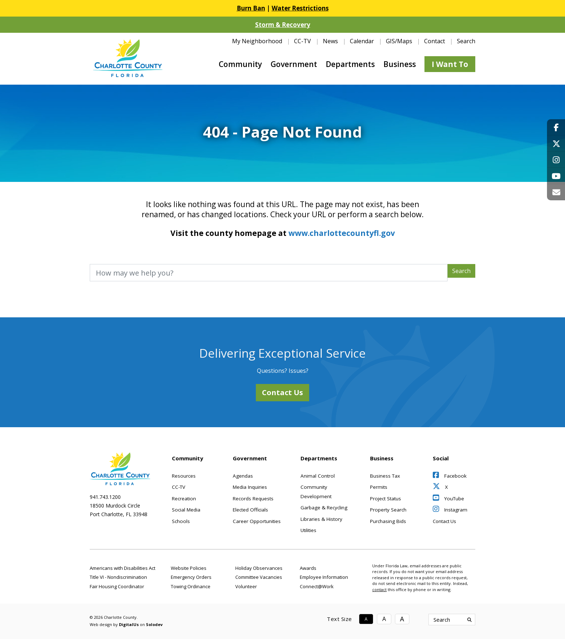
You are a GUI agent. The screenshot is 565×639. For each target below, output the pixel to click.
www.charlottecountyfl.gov (341, 233)
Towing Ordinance (190, 586)
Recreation (184, 498)
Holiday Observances (258, 568)
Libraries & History (321, 519)
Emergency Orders (191, 577)
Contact (434, 41)
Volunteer (246, 586)
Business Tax (385, 476)
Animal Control (318, 476)
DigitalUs (129, 624)
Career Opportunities (257, 521)
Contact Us (282, 392)
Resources (184, 476)
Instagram (450, 509)
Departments (350, 64)
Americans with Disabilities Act (122, 568)
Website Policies (188, 568)
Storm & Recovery (282, 25)
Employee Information (324, 577)
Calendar (362, 41)
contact (379, 589)
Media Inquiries (250, 487)
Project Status (385, 498)
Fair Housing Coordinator (117, 586)
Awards (308, 568)
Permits (378, 487)
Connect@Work (317, 586)
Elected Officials (250, 509)
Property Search (388, 509)
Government (294, 64)
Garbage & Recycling (324, 507)
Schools (181, 521)
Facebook (450, 476)
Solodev (154, 624)
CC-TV (302, 41)
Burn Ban (251, 8)
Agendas (243, 476)
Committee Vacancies (258, 577)
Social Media (186, 509)
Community (240, 64)
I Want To (450, 64)
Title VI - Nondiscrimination (118, 577)
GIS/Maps (399, 41)
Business (399, 64)
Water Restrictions (300, 8)
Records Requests (253, 498)
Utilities (308, 530)
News (330, 41)
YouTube (448, 498)
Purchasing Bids (388, 521)
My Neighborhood (257, 41)
